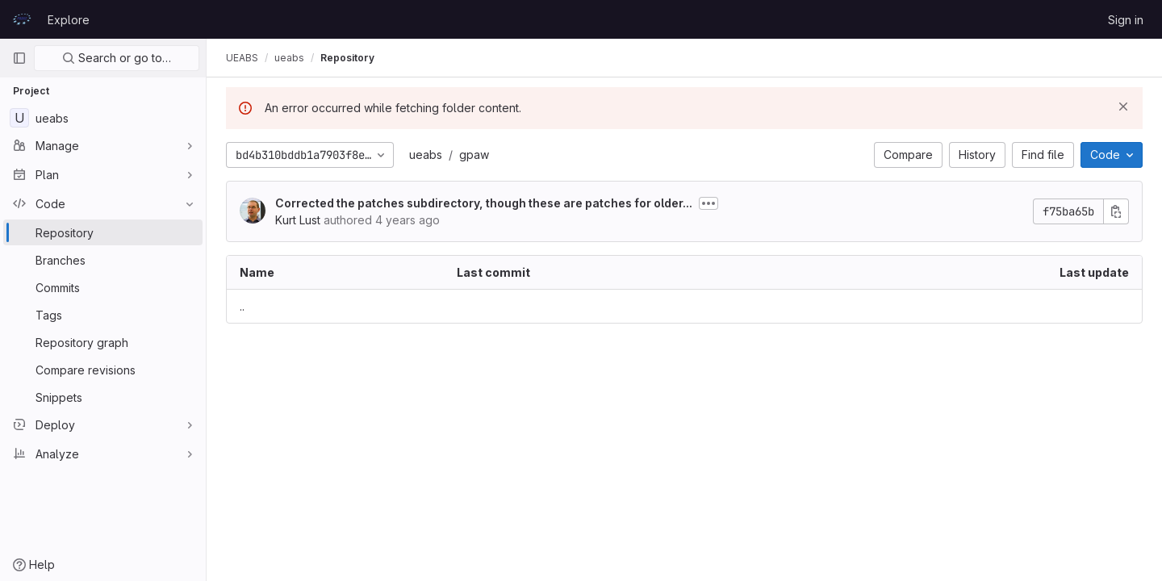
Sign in (1125, 20)
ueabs (425, 154)
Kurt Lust (297, 220)
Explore (69, 20)
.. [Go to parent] (242, 306)
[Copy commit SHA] (1116, 211)
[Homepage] (22, 19)
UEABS (242, 58)
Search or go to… (116, 58)
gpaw (474, 154)
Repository (347, 58)
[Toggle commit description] (708, 203)
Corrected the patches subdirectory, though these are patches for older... (483, 203)
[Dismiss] (1123, 106)
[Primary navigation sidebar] (19, 58)
